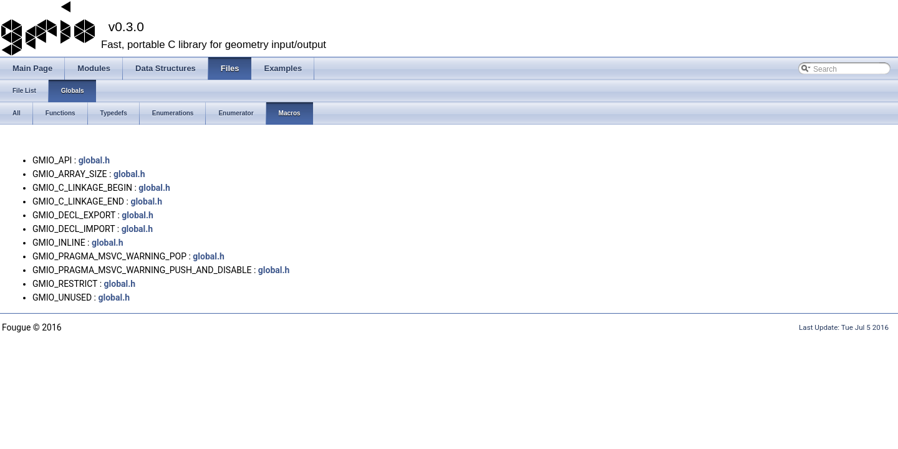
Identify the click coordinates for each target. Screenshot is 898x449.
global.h (94, 160)
